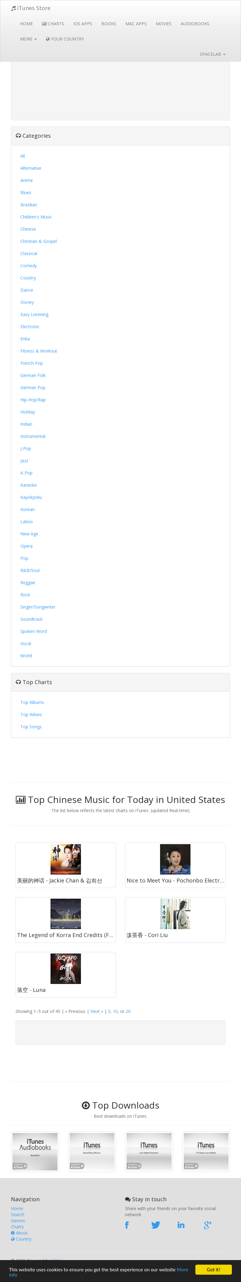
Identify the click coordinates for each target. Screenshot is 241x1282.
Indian (26, 424)
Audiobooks (195, 24)
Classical (28, 253)
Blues (25, 192)
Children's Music (36, 217)
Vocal (25, 643)
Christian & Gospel (38, 241)
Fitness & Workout (38, 351)
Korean (27, 509)
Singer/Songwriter (37, 607)
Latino (26, 521)
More (28, 39)
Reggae (27, 582)
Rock (25, 595)
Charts (53, 24)
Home (26, 24)
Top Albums (32, 702)
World (26, 656)
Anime (26, 180)
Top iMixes (31, 714)
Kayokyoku (31, 497)
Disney (27, 302)
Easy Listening (34, 314)
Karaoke (28, 485)
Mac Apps (136, 24)
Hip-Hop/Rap (33, 400)
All (22, 156)
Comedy (28, 265)
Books (108, 24)
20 (128, 1011)
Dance (26, 290)
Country (28, 278)
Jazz (24, 460)
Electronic (30, 326)
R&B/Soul (30, 570)
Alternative (30, 168)
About (19, 1233)
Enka (25, 339)
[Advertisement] (120, 73)
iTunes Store (31, 8)
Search (17, 1214)
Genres (18, 1220)
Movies (164, 24)
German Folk (33, 375)
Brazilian (28, 205)
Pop (24, 558)
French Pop (31, 363)
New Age (29, 534)
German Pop (32, 387)
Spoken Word (33, 631)
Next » (96, 1011)
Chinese (28, 229)
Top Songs (31, 727)
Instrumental (32, 436)
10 (115, 1011)
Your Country (65, 39)
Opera (26, 546)
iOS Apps (82, 24)
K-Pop (26, 473)
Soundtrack (31, 619)
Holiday (27, 412)
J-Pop (25, 448)
